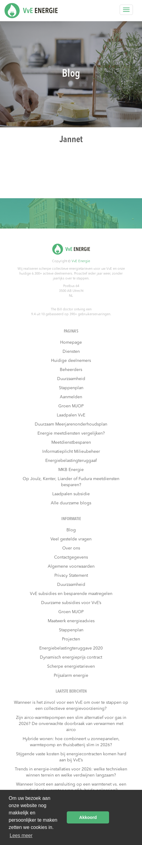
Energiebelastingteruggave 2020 (71, 648)
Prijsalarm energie (71, 675)
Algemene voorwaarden (71, 566)
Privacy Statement (71, 575)
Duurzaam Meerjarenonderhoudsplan (71, 424)
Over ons (71, 548)
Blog (71, 530)
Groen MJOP (71, 406)
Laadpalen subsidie (71, 494)
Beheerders (71, 370)
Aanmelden (71, 397)
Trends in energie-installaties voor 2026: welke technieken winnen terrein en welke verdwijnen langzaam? (71, 772)
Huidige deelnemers (71, 361)
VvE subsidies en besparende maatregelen (71, 594)
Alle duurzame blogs (71, 503)
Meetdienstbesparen (71, 442)
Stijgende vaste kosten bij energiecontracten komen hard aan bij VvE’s (71, 757)
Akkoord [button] (88, 817)
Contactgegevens (71, 557)
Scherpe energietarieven (71, 666)
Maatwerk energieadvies (71, 621)
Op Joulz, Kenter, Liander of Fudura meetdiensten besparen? (71, 482)
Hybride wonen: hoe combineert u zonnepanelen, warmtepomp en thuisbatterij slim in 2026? (71, 742)
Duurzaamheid (71, 379)
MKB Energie (71, 470)
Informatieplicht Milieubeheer (71, 451)
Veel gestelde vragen (71, 539)
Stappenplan (71, 388)
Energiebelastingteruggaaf (71, 461)
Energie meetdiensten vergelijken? (71, 433)
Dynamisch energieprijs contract (71, 657)
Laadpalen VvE (71, 415)
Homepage (71, 342)
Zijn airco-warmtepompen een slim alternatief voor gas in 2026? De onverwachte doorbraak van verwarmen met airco (71, 724)
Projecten (71, 639)
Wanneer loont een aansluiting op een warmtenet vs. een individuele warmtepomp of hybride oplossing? (71, 787)
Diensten (71, 351)
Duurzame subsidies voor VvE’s (71, 603)
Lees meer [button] (21, 835)
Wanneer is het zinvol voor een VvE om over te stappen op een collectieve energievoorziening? (71, 705)
